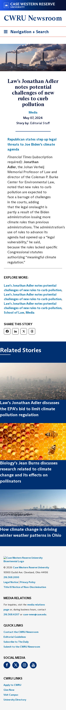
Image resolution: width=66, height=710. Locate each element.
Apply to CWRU (12, 679)
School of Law (14, 312)
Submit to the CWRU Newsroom (22, 641)
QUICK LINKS (13, 620)
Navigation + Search (25, 32)
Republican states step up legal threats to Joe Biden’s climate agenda (31, 144)
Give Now (9, 684)
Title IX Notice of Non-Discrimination (25, 581)
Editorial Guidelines (15, 631)
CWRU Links (13, 673)
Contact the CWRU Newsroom (21, 626)
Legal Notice (11, 576)
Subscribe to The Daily (16, 636)
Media (30, 312)
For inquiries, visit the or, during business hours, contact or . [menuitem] (25, 604)
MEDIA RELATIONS (17, 593)
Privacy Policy (27, 576)
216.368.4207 (11, 609)
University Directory (15, 694)
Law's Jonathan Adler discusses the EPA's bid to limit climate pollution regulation (29, 408)
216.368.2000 (11, 572)
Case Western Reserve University (31, 562)
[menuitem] (33, 626)
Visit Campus (11, 689)
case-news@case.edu (34, 609)
